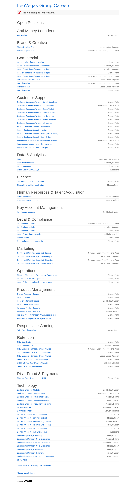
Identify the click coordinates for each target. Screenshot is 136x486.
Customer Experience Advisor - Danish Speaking (37, 102)
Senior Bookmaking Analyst (28, 170)
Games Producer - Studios (28, 294)
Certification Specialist (26, 224)
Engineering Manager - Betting (29, 435)
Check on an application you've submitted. (34, 465)
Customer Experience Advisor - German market (36, 113)
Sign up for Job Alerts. (26, 473)
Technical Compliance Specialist (30, 241)
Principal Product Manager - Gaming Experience (36, 315)
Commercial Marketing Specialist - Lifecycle (34, 253)
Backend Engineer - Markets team (31, 393)
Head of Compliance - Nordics (29, 234)
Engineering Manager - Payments (30, 453)
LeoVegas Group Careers (43, 5)
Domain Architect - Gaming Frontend (32, 414)
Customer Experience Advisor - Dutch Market (35, 105)
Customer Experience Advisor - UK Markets (34, 123)
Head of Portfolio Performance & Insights (33, 69)
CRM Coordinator (24, 342)
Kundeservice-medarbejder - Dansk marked (34, 144)
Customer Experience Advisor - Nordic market (35, 116)
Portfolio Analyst (23, 83)
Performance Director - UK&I (28, 80)
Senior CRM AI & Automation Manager (32, 359)
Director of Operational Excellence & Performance (37, 275)
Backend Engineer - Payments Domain (33, 397)
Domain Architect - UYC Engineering (32, 428)
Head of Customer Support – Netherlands (34, 126)
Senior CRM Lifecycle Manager (29, 366)
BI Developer (22, 159)
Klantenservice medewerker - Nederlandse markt (37, 140)
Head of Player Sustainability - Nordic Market (35, 282)
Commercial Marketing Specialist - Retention (35, 260)
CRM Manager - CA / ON (27, 345)
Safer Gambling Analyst (26, 330)
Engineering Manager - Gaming (30, 449)
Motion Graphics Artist (26, 47)
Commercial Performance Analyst (30, 62)
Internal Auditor (23, 238)
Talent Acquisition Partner (27, 200)
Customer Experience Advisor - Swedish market (36, 119)
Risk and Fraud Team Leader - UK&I (31, 378)
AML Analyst (22, 35)
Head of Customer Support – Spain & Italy (34, 137)
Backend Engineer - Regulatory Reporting (34, 404)
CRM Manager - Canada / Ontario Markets (34, 349)
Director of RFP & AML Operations (31, 279)
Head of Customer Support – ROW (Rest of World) (37, 133)
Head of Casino (23, 297)
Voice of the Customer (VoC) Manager (32, 148)
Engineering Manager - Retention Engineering (35, 456)
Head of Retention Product (28, 301)
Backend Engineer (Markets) (28, 390)
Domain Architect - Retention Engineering (34, 421)
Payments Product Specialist (28, 308)
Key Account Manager (26, 212)
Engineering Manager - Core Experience (33, 439)
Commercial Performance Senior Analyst (33, 66)
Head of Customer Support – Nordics (32, 130)
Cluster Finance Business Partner (30, 182)
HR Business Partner (25, 197)
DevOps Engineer (24, 407)
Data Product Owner (25, 163)
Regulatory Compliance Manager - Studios (34, 318)
